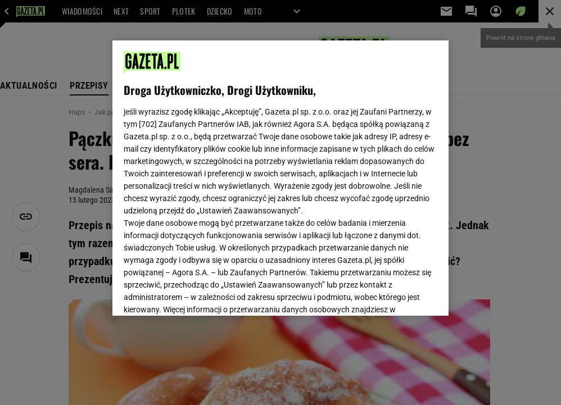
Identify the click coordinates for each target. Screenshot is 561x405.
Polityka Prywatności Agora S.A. (341, 173)
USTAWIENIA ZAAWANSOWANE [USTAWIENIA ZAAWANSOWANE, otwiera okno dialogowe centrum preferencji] (197, 293)
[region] (280, 178)
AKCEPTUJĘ (399, 293)
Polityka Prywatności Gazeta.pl (223, 173)
